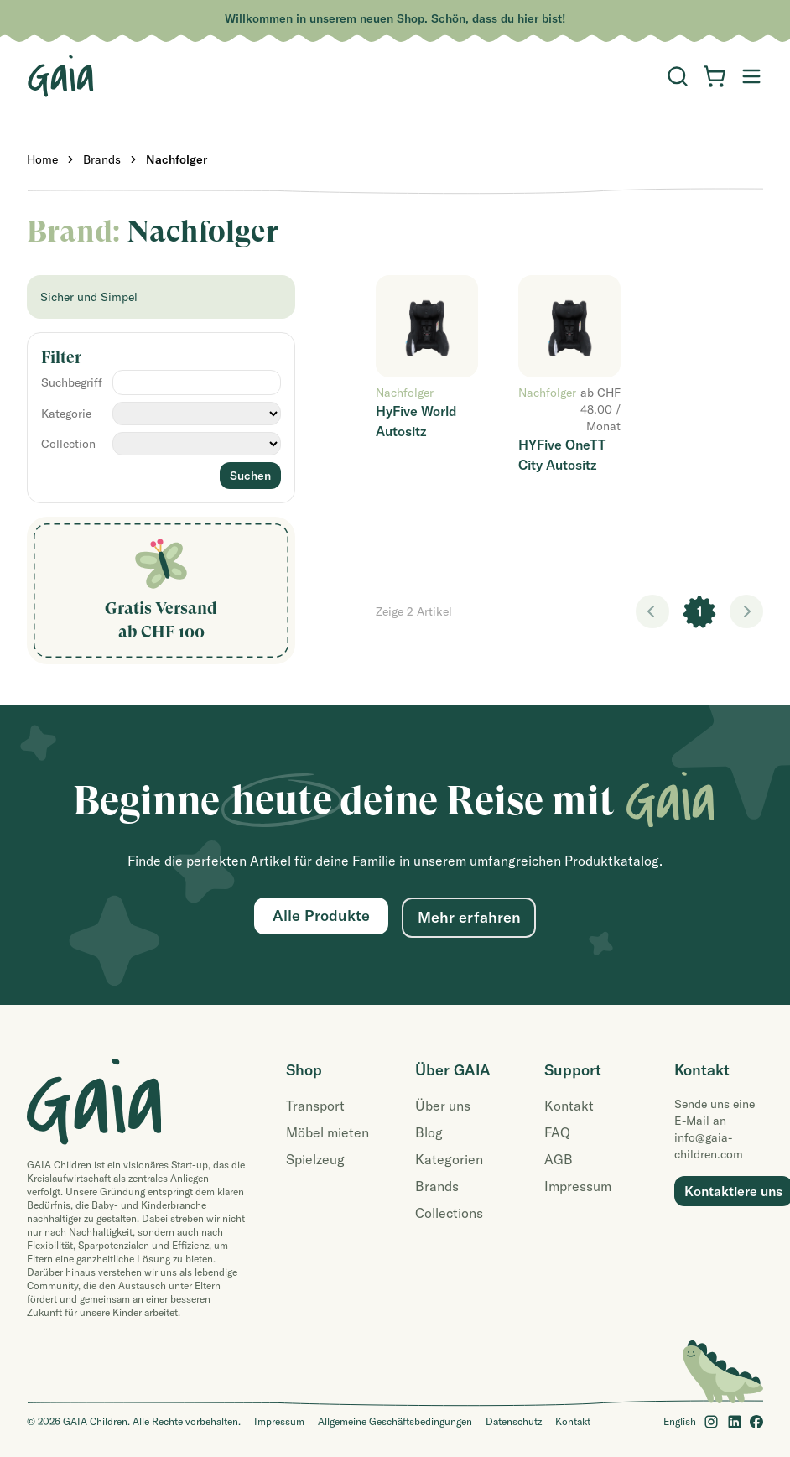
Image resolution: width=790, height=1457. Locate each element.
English (679, 1421)
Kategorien (449, 1159)
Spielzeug (315, 1159)
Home (42, 159)
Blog (429, 1132)
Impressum (577, 1186)
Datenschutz (514, 1421)
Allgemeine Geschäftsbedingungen (395, 1421)
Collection (68, 443)
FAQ (557, 1132)
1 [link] (700, 611)
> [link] (746, 611)
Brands (102, 159)
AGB (558, 1159)
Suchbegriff (71, 382)
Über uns (442, 1105)
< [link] (652, 611)
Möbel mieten (327, 1132)
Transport (315, 1105)
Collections (449, 1213)
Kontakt (569, 1105)
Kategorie (66, 413)
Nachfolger (176, 159)
